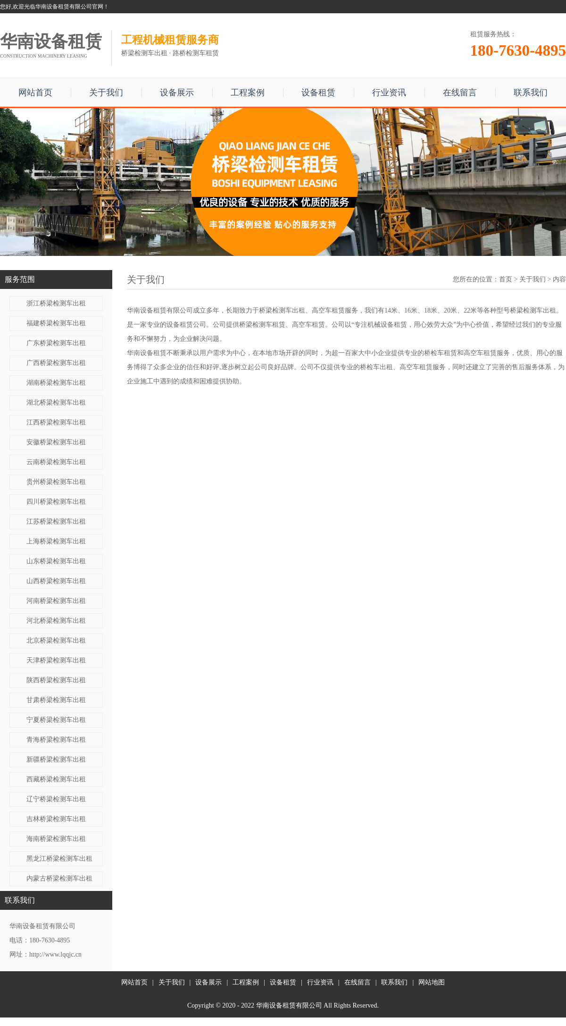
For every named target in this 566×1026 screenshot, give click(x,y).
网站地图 (431, 982)
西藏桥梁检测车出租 (56, 779)
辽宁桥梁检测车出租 (56, 799)
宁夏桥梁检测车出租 (56, 719)
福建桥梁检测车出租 (56, 323)
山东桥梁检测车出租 (56, 561)
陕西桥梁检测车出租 (56, 680)
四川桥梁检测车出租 (56, 501)
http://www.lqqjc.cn (55, 954)
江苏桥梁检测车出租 (56, 521)
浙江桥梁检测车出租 (56, 303)
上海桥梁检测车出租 (56, 541)
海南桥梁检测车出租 (56, 838)
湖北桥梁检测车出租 (56, 402)
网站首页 (35, 92)
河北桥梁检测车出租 (56, 620)
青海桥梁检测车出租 (56, 739)
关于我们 (106, 92)
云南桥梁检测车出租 (56, 462)
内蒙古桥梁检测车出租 (59, 878)
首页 (505, 279)
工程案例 (248, 92)
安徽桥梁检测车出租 (56, 442)
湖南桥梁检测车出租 (56, 382)
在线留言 (460, 92)
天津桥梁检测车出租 (56, 660)
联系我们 (531, 92)
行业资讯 (389, 92)
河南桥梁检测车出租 (56, 600)
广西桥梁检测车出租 (56, 362)
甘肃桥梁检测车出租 (56, 700)
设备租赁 (318, 92)
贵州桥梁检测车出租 (56, 481)
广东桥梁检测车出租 (56, 343)
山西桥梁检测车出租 (56, 581)
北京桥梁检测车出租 (56, 640)
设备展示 (177, 92)
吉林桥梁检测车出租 (56, 818)
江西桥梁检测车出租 (56, 422)
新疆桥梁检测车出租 (56, 759)
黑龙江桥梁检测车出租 (59, 858)
